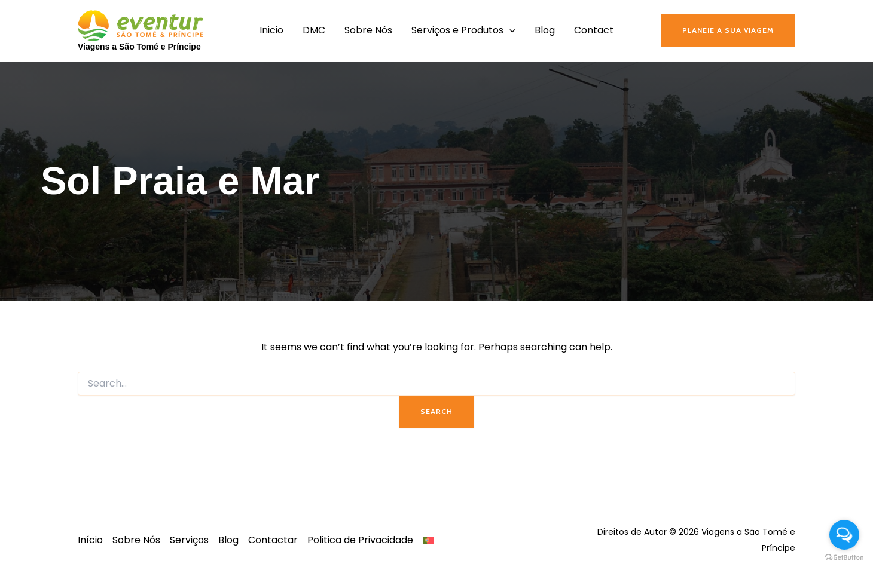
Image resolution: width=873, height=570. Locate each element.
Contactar (273, 540)
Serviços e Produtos (463, 30)
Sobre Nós (368, 30)
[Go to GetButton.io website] (844, 558)
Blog (545, 30)
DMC (314, 30)
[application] (509, 30)
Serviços (189, 540)
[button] (728, 30)
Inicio (271, 30)
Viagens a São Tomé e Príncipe (139, 46)
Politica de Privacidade (360, 540)
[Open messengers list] (844, 535)
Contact (593, 30)
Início (90, 540)
